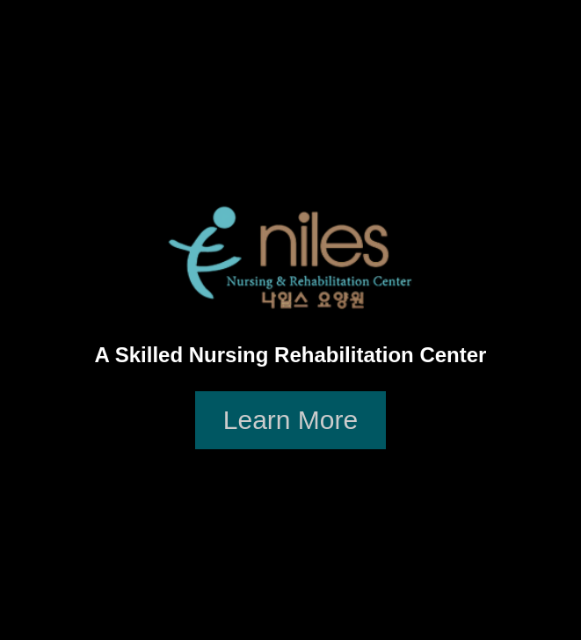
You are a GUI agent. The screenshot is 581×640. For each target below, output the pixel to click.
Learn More (290, 419)
